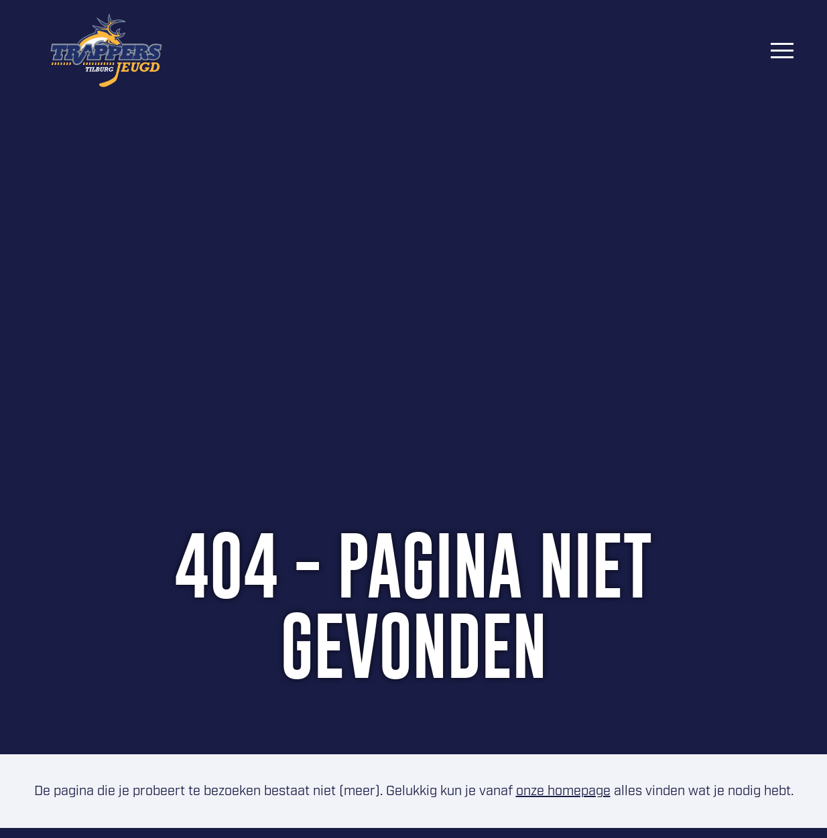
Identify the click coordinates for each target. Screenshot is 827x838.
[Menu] (782, 50)
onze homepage (563, 791)
